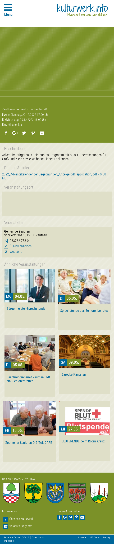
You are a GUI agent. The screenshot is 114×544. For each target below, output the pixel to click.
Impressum (9, 541)
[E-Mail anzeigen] (21, 246)
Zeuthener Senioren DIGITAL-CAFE (28, 443)
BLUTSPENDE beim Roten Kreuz (83, 441)
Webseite (16, 252)
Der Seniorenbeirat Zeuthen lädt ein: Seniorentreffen (28, 379)
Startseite (81, 537)
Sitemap (106, 537)
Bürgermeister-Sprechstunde (26, 308)
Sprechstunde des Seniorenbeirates (84, 310)
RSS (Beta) (94, 537)
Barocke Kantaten (73, 374)
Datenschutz (38, 537)
